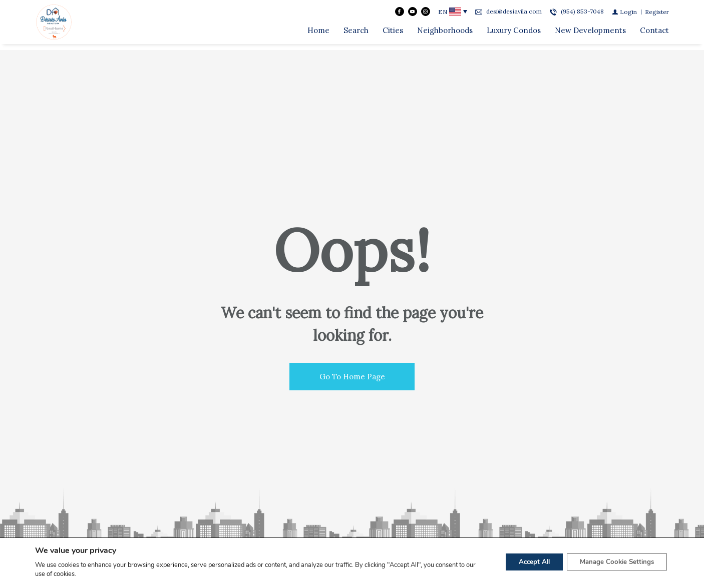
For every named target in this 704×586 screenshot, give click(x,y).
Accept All (523, 561)
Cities (393, 33)
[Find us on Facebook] (399, 14)
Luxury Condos (514, 33)
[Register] (657, 15)
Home (318, 33)
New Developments (590, 33)
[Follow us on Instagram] (425, 14)
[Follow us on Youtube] (412, 14)
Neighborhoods (445, 33)
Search (356, 33)
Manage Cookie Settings (613, 561)
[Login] (624, 15)
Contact (654, 33)
